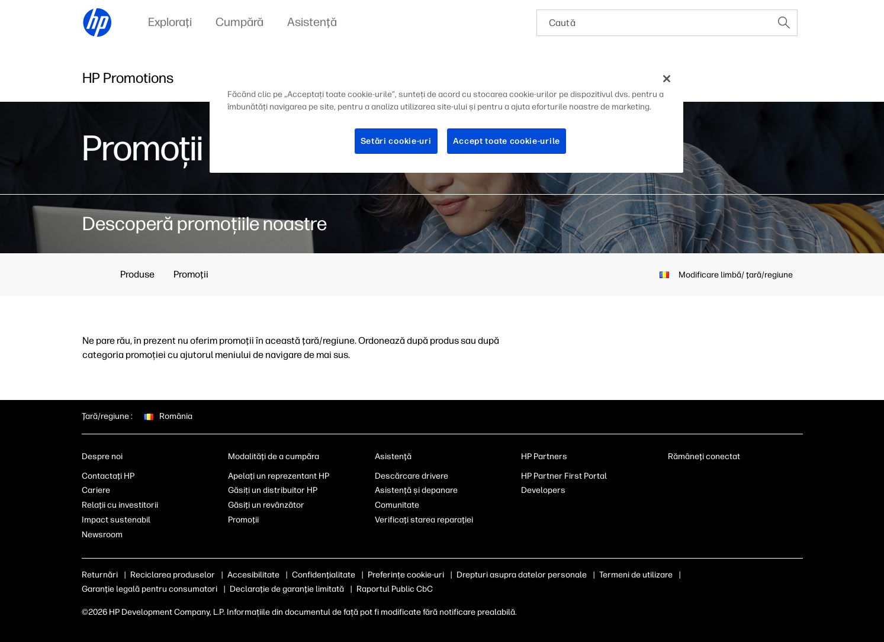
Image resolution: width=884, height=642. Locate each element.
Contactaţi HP (108, 476)
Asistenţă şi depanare (416, 490)
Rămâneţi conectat (704, 456)
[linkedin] (674, 479)
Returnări (100, 575)
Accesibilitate (253, 575)
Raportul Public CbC (394, 589)
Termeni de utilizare (694, 575)
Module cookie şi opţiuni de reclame (435, 575)
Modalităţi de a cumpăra (273, 456)
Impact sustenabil (116, 520)
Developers (543, 490)
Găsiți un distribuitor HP (272, 490)
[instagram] (713, 479)
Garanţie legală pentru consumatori (149, 589)
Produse (137, 274)
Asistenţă (393, 456)
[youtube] (732, 479)
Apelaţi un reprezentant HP (278, 476)
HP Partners (544, 456)
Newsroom (102, 535)
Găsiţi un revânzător (266, 505)
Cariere (96, 490)
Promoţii (190, 274)
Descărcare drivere (411, 476)
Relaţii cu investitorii (120, 505)
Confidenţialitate (323, 575)
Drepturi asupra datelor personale (580, 575)
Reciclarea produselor (172, 575)
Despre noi (102, 456)
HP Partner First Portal (564, 476)
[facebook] (693, 479)
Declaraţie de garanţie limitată (287, 589)
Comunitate (397, 505)
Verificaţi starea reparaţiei (424, 520)
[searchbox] (654, 23)
